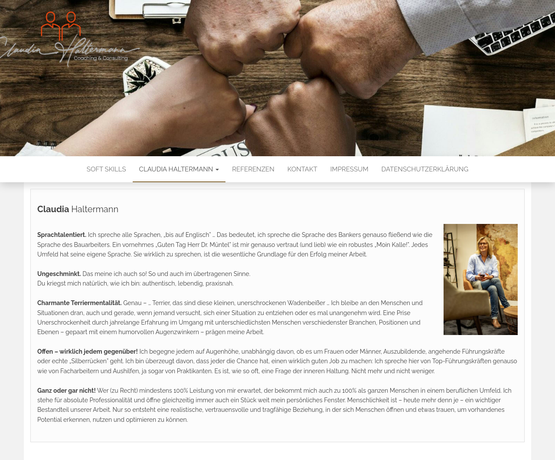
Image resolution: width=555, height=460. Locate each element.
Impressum (349, 169)
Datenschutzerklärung (425, 169)
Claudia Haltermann (179, 169)
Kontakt (302, 169)
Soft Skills (106, 169)
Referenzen (253, 169)
